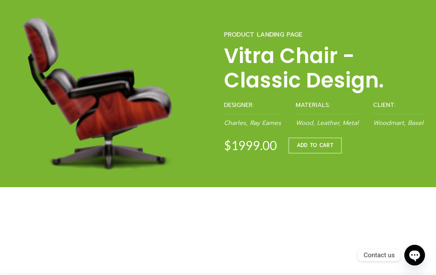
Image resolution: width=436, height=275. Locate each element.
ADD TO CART (315, 145)
